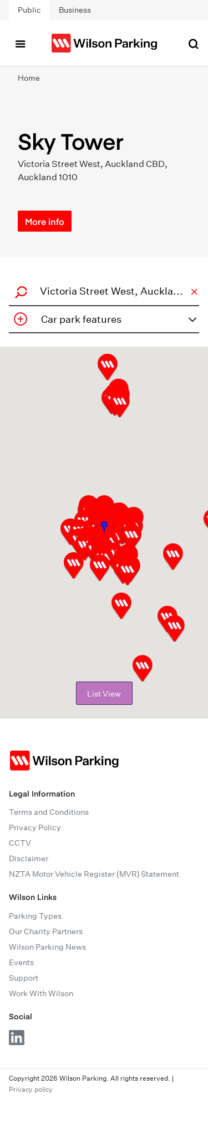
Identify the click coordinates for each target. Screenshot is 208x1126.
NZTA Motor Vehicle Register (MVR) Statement (94, 874)
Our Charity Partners (46, 931)
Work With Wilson (41, 993)
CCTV (20, 843)
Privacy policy (31, 1089)
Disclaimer (28, 858)
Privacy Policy (35, 827)
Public (29, 10)
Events (21, 962)
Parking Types (35, 916)
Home (29, 78)
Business (75, 10)
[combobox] (102, 291)
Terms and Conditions (49, 812)
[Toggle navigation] (20, 43)
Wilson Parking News (47, 946)
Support (23, 977)
